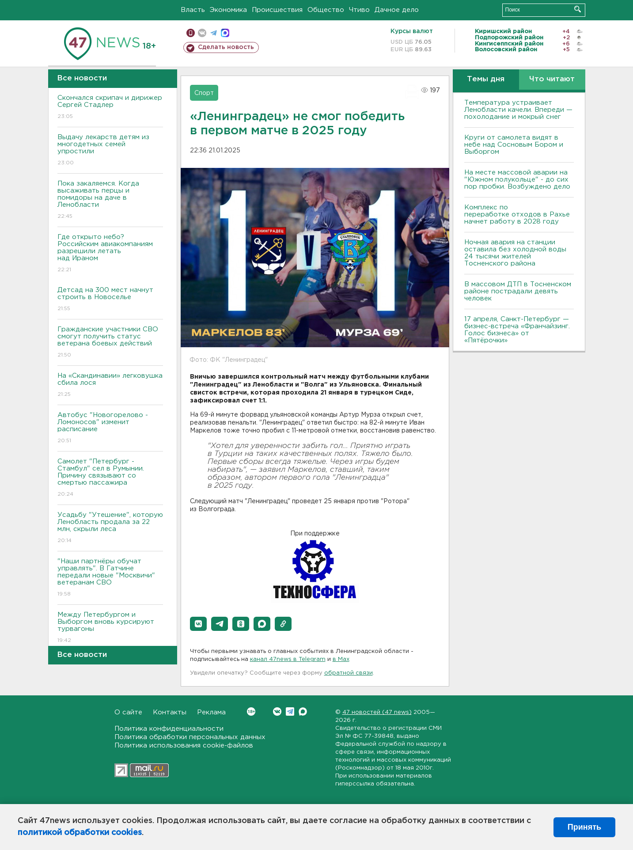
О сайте (128, 712)
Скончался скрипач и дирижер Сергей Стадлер (110, 107)
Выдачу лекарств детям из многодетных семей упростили (110, 150)
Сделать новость (226, 47)
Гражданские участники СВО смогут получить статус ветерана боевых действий (110, 342)
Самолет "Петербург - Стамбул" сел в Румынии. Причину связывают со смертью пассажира (110, 478)
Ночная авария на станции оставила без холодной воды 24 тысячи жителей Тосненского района (515, 252)
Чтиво (359, 10)
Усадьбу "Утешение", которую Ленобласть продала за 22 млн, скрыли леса (110, 528)
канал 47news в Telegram (288, 659)
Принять (584, 827)
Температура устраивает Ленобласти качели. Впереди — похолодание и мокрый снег (518, 110)
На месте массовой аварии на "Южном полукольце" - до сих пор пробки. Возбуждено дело (517, 180)
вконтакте (202, 33)
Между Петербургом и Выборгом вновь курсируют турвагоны (110, 628)
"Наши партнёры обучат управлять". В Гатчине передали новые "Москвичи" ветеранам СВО (110, 578)
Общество (325, 10)
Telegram (290, 711)
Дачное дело (397, 10)
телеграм (213, 33)
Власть (193, 10)
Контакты (169, 712)
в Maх (341, 659)
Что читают (552, 79)
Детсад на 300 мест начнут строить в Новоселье (110, 299)
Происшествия (277, 10)
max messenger (225, 33)
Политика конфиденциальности (169, 729)
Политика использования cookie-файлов (183, 745)
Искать (577, 9)
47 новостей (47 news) (377, 712)
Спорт (204, 93)
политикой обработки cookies (80, 832)
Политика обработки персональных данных (189, 737)
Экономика (228, 10)
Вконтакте (251, 711)
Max (303, 711)
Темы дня (485, 79)
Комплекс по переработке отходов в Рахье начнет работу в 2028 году (517, 214)
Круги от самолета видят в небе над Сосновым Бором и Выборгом (513, 145)
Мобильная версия (190, 33)
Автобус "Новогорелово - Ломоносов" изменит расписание (110, 428)
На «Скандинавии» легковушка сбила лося (110, 385)
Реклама (211, 712)
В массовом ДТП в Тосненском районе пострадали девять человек (517, 291)
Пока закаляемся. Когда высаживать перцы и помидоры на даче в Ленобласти (110, 200)
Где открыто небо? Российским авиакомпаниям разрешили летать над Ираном (110, 253)
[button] (198, 624)
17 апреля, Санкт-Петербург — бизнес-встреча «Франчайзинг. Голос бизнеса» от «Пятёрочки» (517, 329)
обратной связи (348, 673)
